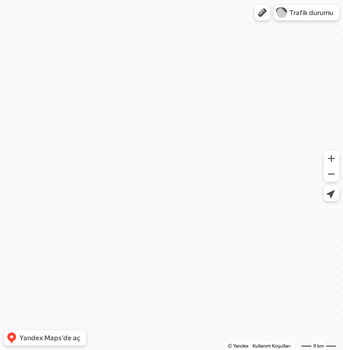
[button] (262, 12)
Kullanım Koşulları (271, 346)
